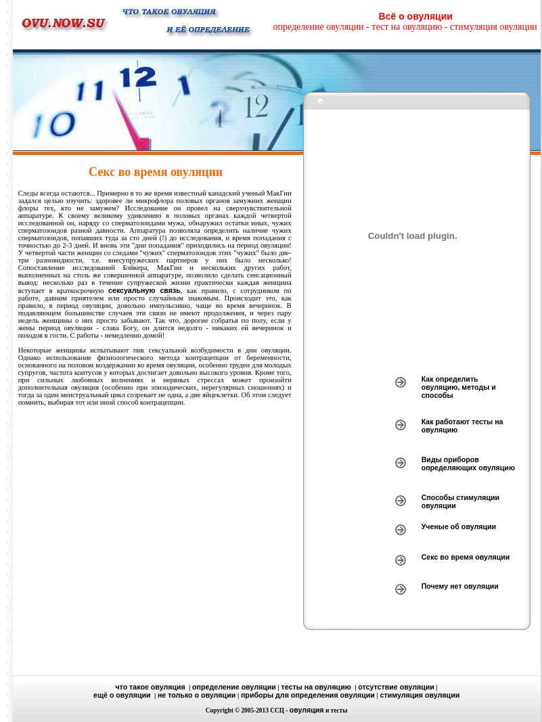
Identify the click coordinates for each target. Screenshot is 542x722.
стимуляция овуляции (420, 695)
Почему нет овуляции (460, 586)
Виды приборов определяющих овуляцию (468, 463)
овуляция (307, 710)
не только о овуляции (196, 695)
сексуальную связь (144, 290)
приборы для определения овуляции (308, 695)
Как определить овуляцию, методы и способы (459, 387)
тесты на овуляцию (316, 687)
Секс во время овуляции (466, 557)
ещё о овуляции (122, 695)
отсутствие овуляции (396, 687)
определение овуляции (234, 687)
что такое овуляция (150, 687)
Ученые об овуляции (459, 526)
